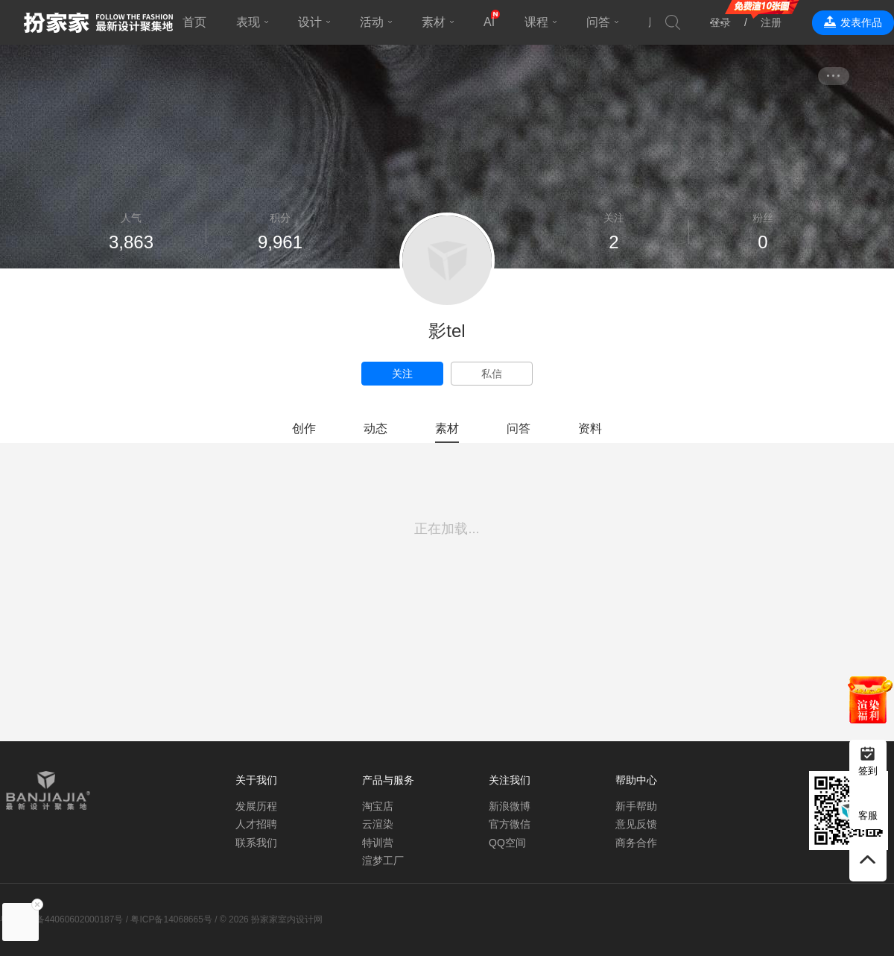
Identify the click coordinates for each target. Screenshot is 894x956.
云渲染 (377, 824)
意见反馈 (636, 824)
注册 (771, 22)
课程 (536, 22)
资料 (590, 428)
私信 (491, 374)
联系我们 (256, 843)
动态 (375, 428)
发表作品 (861, 22)
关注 (402, 374)
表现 (248, 22)
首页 (194, 22)
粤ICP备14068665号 (171, 919)
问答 (598, 22)
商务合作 (636, 843)
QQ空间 (507, 843)
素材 (434, 22)
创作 (304, 428)
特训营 (377, 843)
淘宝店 (377, 806)
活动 (372, 22)
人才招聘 (256, 824)
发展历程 (256, 806)
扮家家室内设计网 (98, 22)
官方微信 (509, 824)
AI (489, 22)
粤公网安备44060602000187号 (61, 919)
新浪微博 (509, 806)
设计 (310, 22)
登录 (720, 22)
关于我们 (256, 780)
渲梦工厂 (383, 861)
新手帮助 (636, 806)
